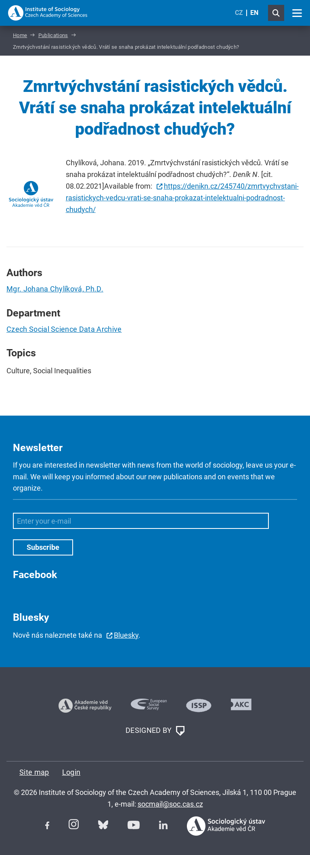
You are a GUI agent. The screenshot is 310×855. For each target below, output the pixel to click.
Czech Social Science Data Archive (64, 329)
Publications (53, 35)
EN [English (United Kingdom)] (254, 13)
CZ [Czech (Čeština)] (239, 13)
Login (71, 772)
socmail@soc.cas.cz (170, 804)
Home (20, 35)
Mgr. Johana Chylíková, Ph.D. (54, 289)
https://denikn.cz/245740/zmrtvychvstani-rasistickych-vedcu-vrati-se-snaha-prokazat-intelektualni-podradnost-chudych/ (182, 198)
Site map (34, 772)
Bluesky (126, 635)
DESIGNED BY (155, 731)
